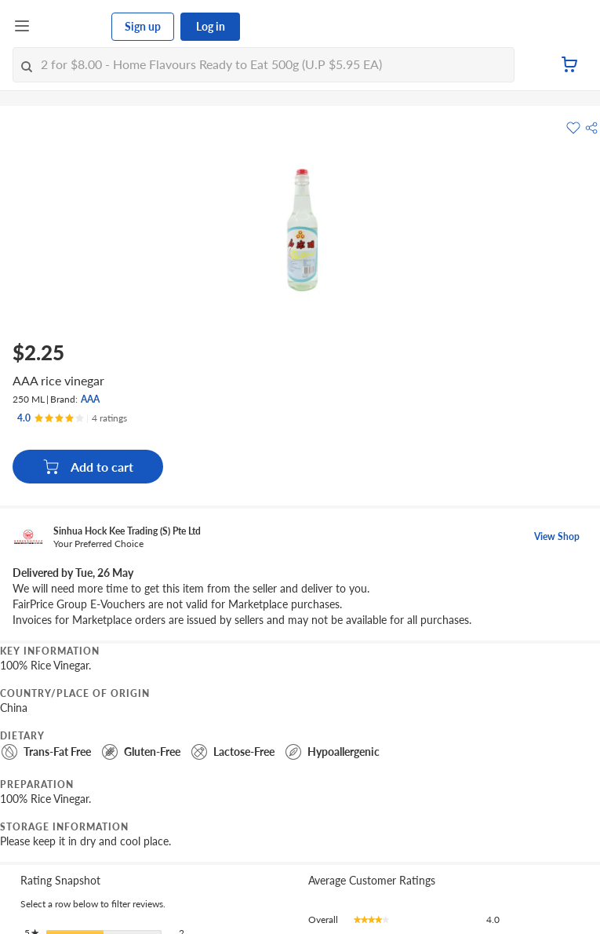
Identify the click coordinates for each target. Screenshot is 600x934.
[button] (591, 128)
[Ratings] (72, 418)
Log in (210, 26)
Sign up (143, 26)
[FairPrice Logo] (71, 26)
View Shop (557, 536)
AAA (90, 399)
